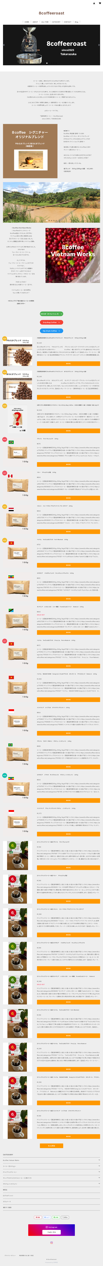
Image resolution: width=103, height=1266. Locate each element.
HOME (27, 22)
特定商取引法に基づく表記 (26, 1255)
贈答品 (5, 1190)
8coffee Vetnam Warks (11, 1160)
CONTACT (68, 22)
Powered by (51, 1262)
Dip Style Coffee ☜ (51, 331)
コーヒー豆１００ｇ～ (9, 1166)
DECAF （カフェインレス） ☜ (51, 314)
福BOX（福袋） (7, 1207)
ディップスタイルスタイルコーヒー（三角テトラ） (17, 1178)
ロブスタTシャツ (8, 1195)
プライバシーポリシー (10, 1255)
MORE (68, 363)
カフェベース (7, 1201)
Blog (76, 22)
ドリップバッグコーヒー (10, 1172)
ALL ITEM (44, 22)
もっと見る (51, 1146)
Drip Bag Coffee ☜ (51, 322)
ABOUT (35, 22)
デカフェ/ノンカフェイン (10, 1184)
